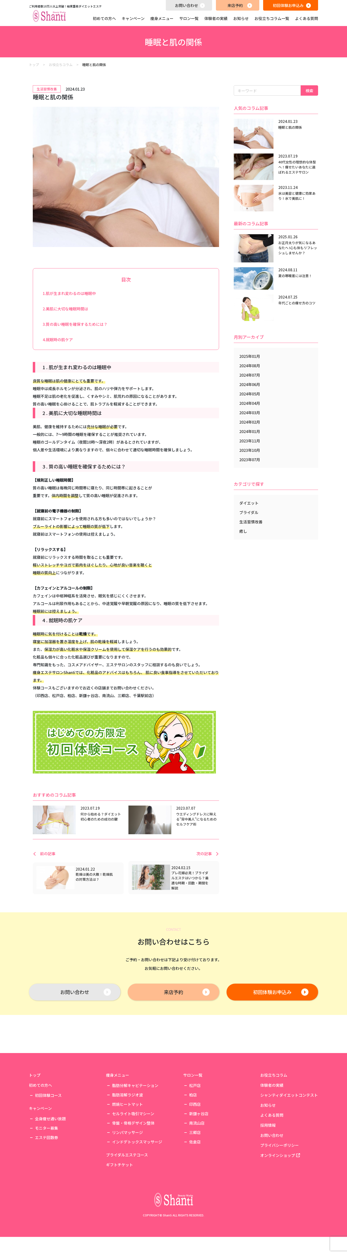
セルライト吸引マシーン (133, 1165)
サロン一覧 (189, 18)
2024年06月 (249, 384)
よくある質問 (306, 18)
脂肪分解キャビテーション (135, 1137)
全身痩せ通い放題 (50, 1170)
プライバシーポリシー (279, 1196)
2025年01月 (249, 356)
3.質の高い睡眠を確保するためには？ (75, 324)
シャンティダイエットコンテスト (289, 1146)
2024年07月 (249, 375)
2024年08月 (249, 365)
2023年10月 (249, 450)
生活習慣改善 (250, 522)
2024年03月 (249, 412)
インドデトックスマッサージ (137, 1193)
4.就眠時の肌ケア (58, 339)
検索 (309, 90)
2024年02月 (249, 422)
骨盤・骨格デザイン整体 (133, 1174)
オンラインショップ (280, 1206)
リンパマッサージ (127, 1184)
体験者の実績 (215, 18)
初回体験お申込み (288, 5)
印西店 (195, 1155)
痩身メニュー (162, 18)
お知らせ (241, 18)
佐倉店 (195, 1193)
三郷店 (195, 1184)
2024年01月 (249, 431)
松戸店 (195, 1137)
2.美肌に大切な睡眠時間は (65, 309)
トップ (34, 1126)
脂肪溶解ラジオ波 (127, 1146)
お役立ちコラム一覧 (271, 18)
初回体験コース (48, 1147)
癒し (243, 531)
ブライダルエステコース (127, 1206)
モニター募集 (46, 1179)
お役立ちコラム (273, 1126)
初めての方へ (104, 18)
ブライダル (248, 512)
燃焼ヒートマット (127, 1155)
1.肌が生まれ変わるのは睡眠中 (69, 293)
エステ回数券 (46, 1189)
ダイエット (249, 503)
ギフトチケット (119, 1216)
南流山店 (197, 1174)
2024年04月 (249, 403)
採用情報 (268, 1176)
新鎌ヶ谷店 (198, 1165)
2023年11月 (249, 441)
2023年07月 (249, 459)
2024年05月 (249, 394)
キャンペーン (133, 18)
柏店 (193, 1146)
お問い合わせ (186, 5)
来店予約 (235, 5)
